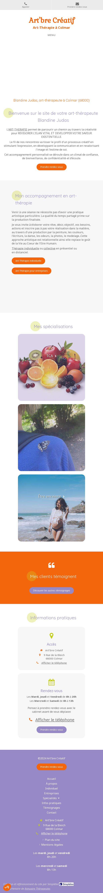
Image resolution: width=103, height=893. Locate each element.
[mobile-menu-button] (51, 35)
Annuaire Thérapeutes (37, 888)
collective (49, 248)
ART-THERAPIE (17, 129)
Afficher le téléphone (54, 662)
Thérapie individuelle (25, 248)
